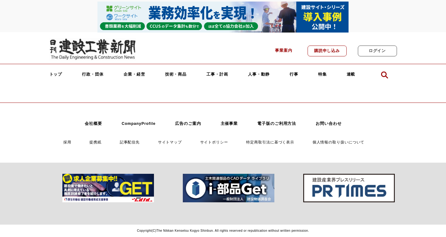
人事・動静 (259, 74)
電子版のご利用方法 (276, 123)
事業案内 (283, 50)
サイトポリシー (214, 142)
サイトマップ (170, 142)
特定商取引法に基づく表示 (270, 142)
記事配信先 (130, 142)
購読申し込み (327, 51)
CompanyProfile (138, 123)
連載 (351, 74)
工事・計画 (217, 74)
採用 (67, 142)
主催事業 (229, 123)
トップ (55, 74)
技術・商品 (176, 74)
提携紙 (95, 142)
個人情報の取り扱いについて (339, 142)
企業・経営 (134, 74)
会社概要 (93, 123)
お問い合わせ (328, 123)
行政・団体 (93, 74)
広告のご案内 (188, 123)
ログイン (377, 51)
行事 (294, 74)
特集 (322, 74)
